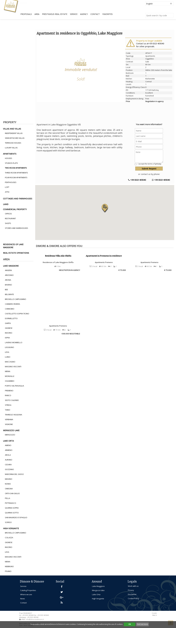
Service (73, 14)
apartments (9, 153)
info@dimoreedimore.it (35, 619)
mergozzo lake (11, 430)
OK (129, 624)
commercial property (15, 209)
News (22, 598)
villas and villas (12, 128)
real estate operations (16, 252)
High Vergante (98, 598)
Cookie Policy (133, 598)
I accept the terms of (149, 163)
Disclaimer (132, 594)
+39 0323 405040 (137, 179)
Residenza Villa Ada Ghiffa (58, 256)
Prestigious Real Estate (54, 14)
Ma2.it (154, 615)
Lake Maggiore (98, 586)
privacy (158, 163)
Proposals (26, 14)
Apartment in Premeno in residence (104, 256)
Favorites (107, 14)
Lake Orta (96, 594)
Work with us (133, 586)
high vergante (11, 528)
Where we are (26, 594)
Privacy (131, 590)
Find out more (142, 624)
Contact (95, 14)
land (5, 204)
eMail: (23, 619)
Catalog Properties (28, 590)
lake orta (8, 440)
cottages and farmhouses (17, 198)
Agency (84, 14)
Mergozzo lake (98, 590)
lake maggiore (11, 265)
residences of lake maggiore (13, 246)
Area (37, 14)
